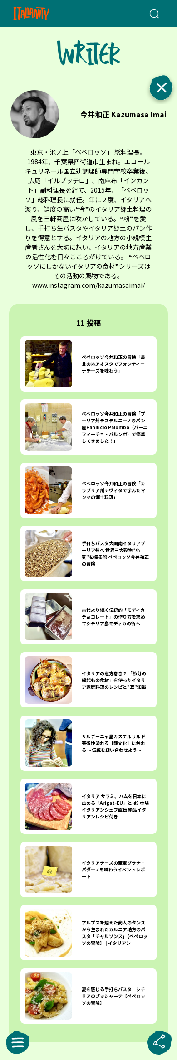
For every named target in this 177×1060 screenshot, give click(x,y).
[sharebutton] (159, 1042)
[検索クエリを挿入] (153, 14)
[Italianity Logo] (43, 13)
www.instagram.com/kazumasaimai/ (88, 285)
